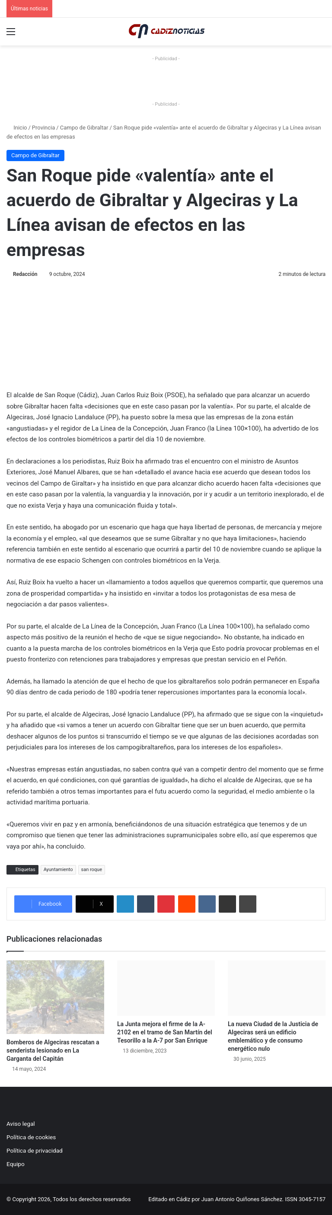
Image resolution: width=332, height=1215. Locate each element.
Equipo (15, 1163)
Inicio (16, 127)
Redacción (25, 274)
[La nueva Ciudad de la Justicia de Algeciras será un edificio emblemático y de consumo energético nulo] (277, 987)
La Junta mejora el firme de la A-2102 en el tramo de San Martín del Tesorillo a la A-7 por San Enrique (164, 1032)
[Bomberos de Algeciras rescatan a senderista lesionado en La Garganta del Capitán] (55, 997)
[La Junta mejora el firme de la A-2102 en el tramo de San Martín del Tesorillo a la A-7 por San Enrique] (166, 987)
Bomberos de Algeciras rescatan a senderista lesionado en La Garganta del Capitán (52, 1050)
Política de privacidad (34, 1150)
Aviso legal (20, 1123)
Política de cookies (31, 1137)
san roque (91, 869)
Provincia (43, 127)
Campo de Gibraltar (84, 127)
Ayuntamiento (58, 869)
